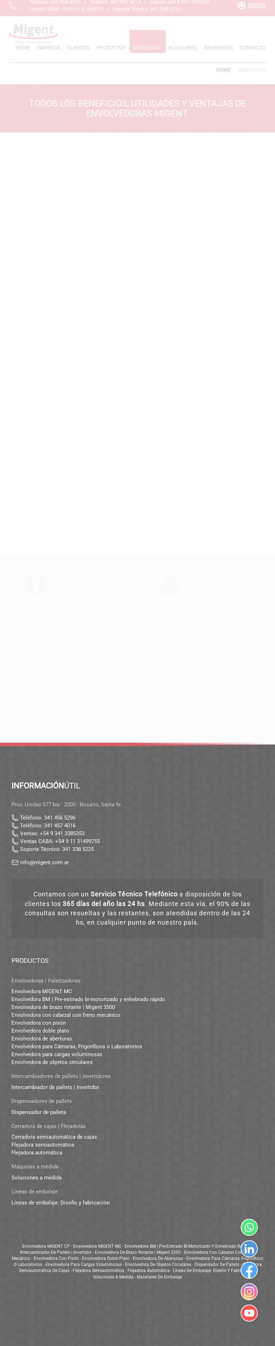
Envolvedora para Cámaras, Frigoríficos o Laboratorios (76, 1046)
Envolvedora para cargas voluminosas (56, 1054)
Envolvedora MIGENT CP (46, 1246)
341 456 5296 (60, 818)
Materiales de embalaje (159, 1277)
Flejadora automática (36, 1152)
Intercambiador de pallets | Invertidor (55, 1087)
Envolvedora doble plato (40, 1031)
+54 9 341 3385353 (62, 833)
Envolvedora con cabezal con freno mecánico (65, 1015)
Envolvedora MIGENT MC (41, 991)
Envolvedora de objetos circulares (52, 1062)
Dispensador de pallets (38, 1112)
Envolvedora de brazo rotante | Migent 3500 (63, 1007)
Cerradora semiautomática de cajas (54, 1137)
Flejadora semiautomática (42, 1145)
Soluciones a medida (36, 1177)
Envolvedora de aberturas (41, 1038)
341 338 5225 (78, 849)
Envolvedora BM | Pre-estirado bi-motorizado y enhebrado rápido (88, 999)
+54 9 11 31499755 (77, 841)
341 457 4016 (60, 825)
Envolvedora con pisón (38, 1023)
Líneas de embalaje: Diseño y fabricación (60, 1202)
